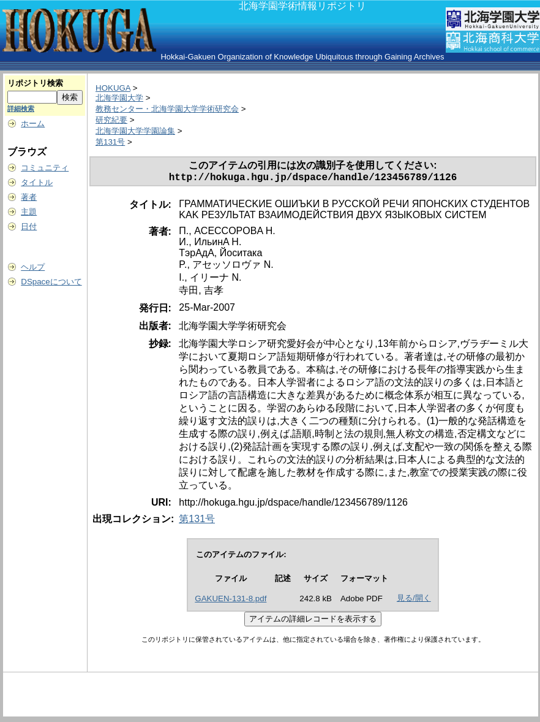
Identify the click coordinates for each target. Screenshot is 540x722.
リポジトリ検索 (35, 83)
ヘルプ (33, 267)
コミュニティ (45, 167)
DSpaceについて (51, 281)
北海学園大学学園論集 (135, 130)
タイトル (37, 182)
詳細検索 (20, 108)
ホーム (33, 123)
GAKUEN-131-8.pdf (230, 601)
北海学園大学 (119, 97)
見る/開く (414, 600)
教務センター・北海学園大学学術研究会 (167, 108)
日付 (29, 226)
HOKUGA (113, 88)
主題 (29, 211)
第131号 (110, 141)
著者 (29, 197)
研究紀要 (111, 119)
